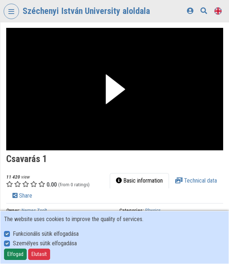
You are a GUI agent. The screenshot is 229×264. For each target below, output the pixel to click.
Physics (153, 210)
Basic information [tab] (139, 180)
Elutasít (39, 254)
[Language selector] (218, 11)
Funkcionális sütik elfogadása (46, 233)
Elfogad (15, 254)
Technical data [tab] (196, 180)
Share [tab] (22, 195)
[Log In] (190, 11)
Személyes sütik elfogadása (45, 243)
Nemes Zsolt (34, 210)
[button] (114, 89)
